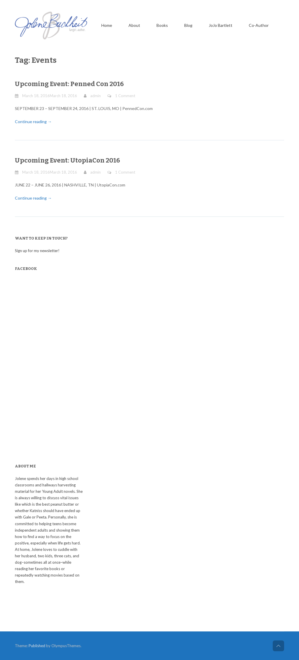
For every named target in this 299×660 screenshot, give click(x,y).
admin (95, 95)
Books (162, 25)
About (134, 25)
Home (106, 25)
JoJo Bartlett (220, 25)
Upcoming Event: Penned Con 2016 (69, 84)
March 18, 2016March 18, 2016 (49, 95)
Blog (188, 25)
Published (37, 645)
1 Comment (125, 95)
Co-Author (259, 25)
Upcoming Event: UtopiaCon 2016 (67, 160)
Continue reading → (33, 121)
